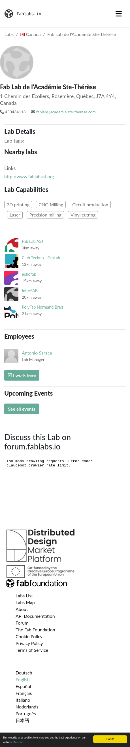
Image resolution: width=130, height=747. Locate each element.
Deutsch (24, 672)
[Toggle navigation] (118, 13)
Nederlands (27, 706)
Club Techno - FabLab (41, 257)
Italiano (23, 700)
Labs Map (25, 602)
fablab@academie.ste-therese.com (66, 111)
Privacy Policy (29, 643)
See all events (21, 408)
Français (24, 693)
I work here (22, 375)
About (22, 609)
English (23, 679)
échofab (29, 274)
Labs (9, 34)
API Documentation (35, 616)
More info (18, 742)
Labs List (24, 595)
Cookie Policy (29, 636)
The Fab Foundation (35, 629)
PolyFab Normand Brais (42, 307)
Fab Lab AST (33, 241)
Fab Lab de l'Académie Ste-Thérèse (81, 34)
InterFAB (30, 290)
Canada (30, 34)
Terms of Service (32, 650)
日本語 (22, 720)
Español (23, 686)
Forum (22, 622)
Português (26, 713)
